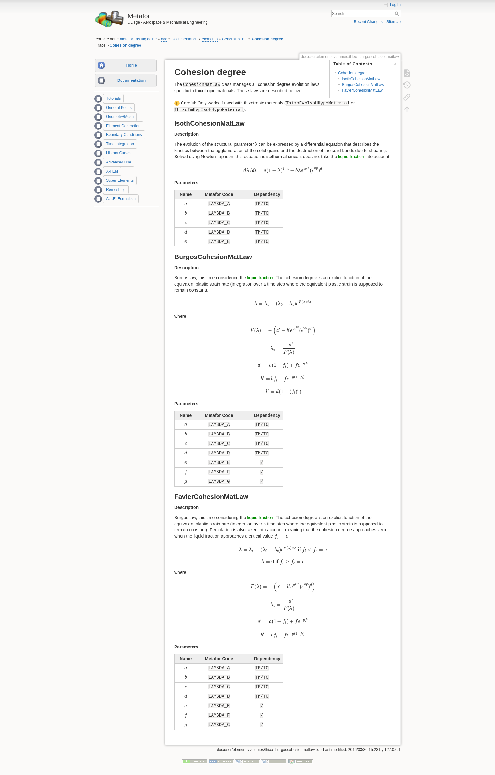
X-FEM (112, 171)
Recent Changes (368, 22)
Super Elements (120, 180)
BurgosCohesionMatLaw (363, 84)
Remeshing (116, 189)
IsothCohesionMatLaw (361, 79)
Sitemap (393, 22)
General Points (235, 39)
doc (164, 39)
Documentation (184, 39)
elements (210, 39)
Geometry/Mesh (120, 117)
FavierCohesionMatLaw (362, 90)
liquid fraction (351, 156)
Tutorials (113, 98)
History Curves (118, 153)
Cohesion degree (267, 39)
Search (398, 13)
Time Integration (120, 144)
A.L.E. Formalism (121, 199)
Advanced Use (118, 162)
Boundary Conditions (124, 135)
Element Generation (123, 126)
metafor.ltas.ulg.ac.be (138, 39)
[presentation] (282, 170)
